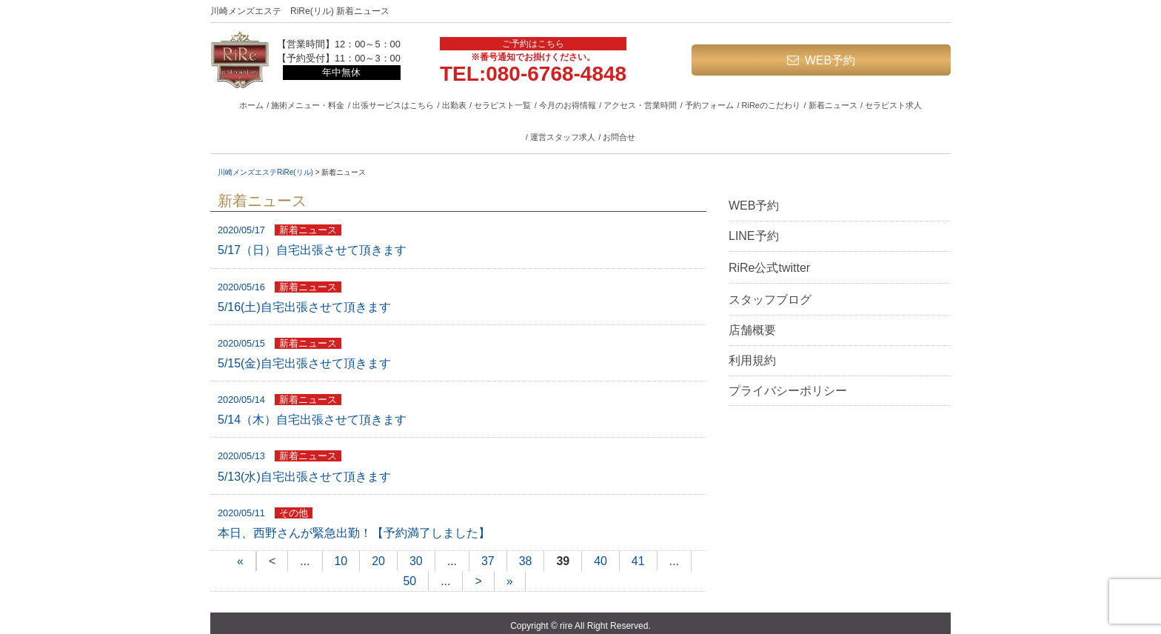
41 (638, 561)
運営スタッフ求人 (562, 137)
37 (488, 561)
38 (525, 561)
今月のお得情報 (567, 105)
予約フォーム (709, 105)
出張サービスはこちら (393, 105)
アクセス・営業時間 (640, 105)
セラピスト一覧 (502, 105)
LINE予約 (754, 236)
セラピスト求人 (893, 105)
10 (340, 561)
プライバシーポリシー (788, 390)
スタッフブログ (770, 299)
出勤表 (454, 105)
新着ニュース (833, 105)
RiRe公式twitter (769, 267)
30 (416, 561)
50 (409, 581)
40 (600, 561)
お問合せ (619, 137)
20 (378, 561)
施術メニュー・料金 (307, 105)
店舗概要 (752, 330)
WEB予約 (830, 60)
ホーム (251, 105)
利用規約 (752, 360)
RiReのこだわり (771, 105)
